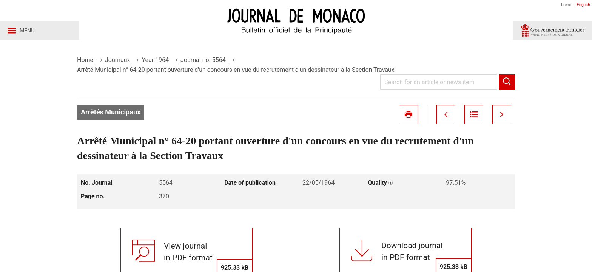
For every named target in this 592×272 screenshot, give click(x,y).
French (567, 4)
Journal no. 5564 (203, 59)
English (583, 4)
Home (86, 59)
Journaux (118, 59)
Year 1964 (156, 59)
